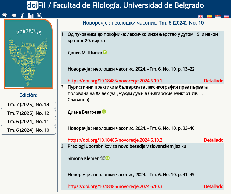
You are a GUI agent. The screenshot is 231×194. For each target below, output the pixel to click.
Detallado (213, 81)
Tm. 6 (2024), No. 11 (28, 121)
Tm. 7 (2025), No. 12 (28, 113)
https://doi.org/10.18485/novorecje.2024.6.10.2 (115, 140)
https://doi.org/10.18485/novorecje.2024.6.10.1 (115, 81)
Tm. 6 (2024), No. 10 (28, 130)
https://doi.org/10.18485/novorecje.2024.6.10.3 (115, 186)
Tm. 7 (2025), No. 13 (28, 104)
